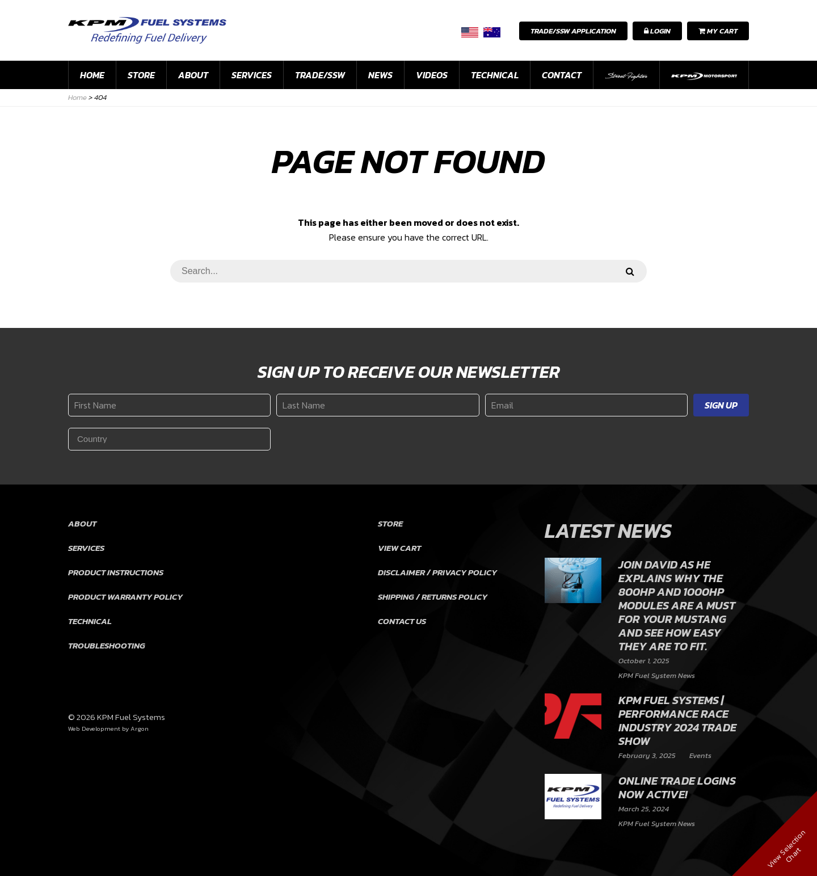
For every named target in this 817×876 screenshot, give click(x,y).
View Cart (399, 547)
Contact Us (402, 620)
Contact (562, 75)
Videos (432, 75)
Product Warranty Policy (125, 596)
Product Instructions (115, 572)
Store (141, 75)
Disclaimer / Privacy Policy (437, 572)
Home (92, 75)
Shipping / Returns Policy (432, 596)
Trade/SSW (320, 75)
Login (657, 31)
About (193, 75)
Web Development (94, 728)
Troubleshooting (106, 645)
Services (251, 75)
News (380, 75)
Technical (495, 75)
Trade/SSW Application (573, 31)
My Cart (718, 31)
